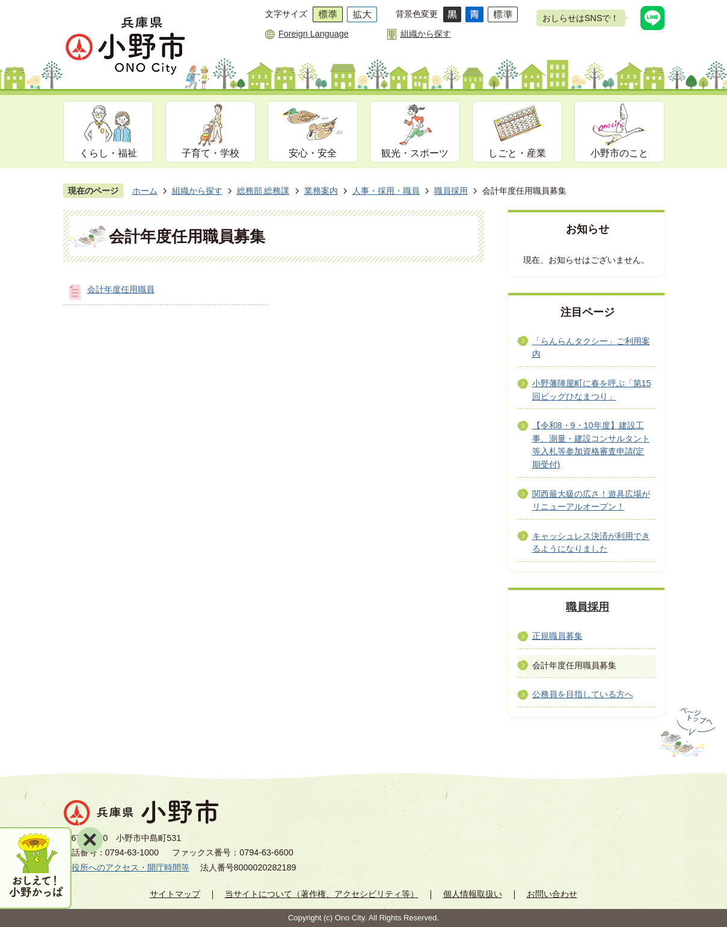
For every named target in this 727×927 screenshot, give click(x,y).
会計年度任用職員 (121, 289)
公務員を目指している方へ (582, 694)
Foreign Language (313, 33)
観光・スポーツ (415, 153)
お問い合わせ (552, 894)
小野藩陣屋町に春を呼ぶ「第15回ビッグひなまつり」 (591, 389)
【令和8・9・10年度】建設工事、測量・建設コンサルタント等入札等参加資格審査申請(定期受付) (591, 444)
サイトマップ (175, 894)
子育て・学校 (210, 153)
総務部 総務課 (263, 191)
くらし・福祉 (108, 153)
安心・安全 (313, 153)
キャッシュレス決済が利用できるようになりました (591, 542)
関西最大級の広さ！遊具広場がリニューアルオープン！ (591, 500)
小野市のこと (619, 153)
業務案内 (321, 191)
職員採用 (451, 191)
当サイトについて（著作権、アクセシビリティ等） (322, 894)
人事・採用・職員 (386, 191)
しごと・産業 (517, 153)
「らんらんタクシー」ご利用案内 (591, 347)
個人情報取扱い (472, 894)
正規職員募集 (557, 636)
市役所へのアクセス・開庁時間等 (126, 867)
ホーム (145, 191)
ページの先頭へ (686, 732)
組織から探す (425, 33)
